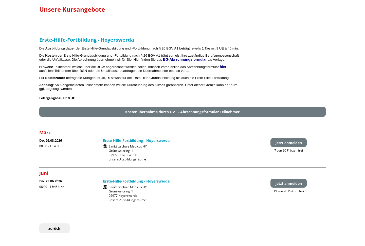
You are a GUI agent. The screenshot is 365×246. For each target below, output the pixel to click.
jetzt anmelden (289, 142)
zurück (54, 228)
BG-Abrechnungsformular (185, 59)
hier (223, 67)
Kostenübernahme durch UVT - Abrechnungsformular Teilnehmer (182, 111)
